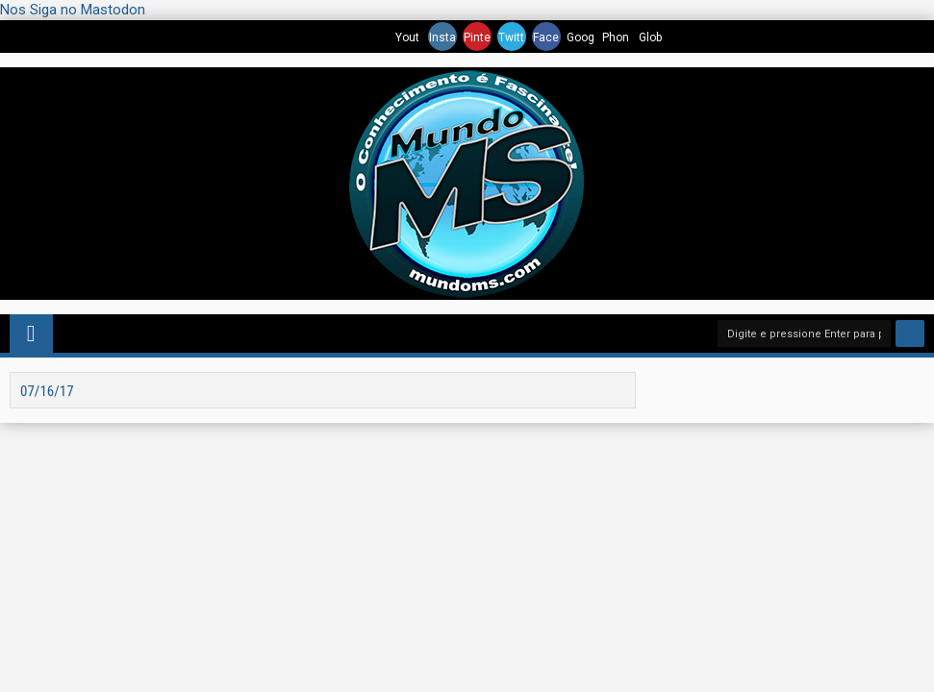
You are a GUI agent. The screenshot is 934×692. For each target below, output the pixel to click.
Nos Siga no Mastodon (72, 9)
